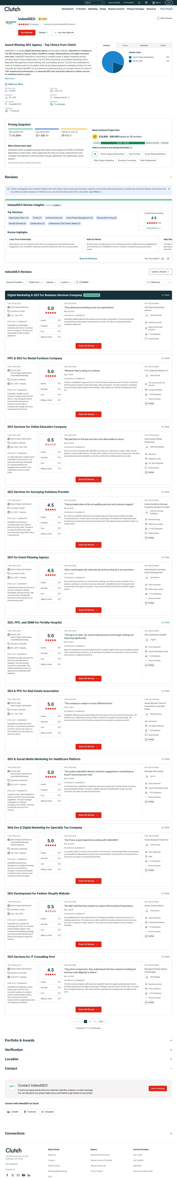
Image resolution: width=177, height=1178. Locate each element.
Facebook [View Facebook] (31, 1112)
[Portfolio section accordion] (88, 1040)
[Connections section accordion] (88, 1133)
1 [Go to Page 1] (85, 1021)
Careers (51, 1160)
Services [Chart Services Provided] (106, 45)
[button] (15, 282)
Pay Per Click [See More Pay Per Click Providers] (137, 61)
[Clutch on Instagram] (18, 1175)
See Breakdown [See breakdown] (152, 228)
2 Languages (57, 104)
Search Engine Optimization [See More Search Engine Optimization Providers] (143, 57)
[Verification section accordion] (88, 1049)
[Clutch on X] (12, 1175)
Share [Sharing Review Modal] (167, 295)
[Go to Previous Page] (77, 1021)
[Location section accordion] (88, 1059)
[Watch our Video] (14, 84)
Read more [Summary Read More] (9, 78)
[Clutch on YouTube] (23, 1175)
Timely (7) (37, 218)
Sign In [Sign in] (158, 3)
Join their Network (66, 32)
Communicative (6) (54, 218)
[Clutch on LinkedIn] (29, 1175)
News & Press (54, 1166)
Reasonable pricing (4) (107, 218)
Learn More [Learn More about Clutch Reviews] (94, 192)
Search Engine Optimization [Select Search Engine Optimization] (112, 154)
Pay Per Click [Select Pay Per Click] (134, 154)
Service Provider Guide (143, 1171)
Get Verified (138, 1160)
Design (103, 9)
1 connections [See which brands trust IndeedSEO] (48, 24)
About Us (52, 1155)
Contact (42, 32)
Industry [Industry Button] (49, 282)
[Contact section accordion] (88, 1068)
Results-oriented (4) (17, 223)
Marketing (92, 9)
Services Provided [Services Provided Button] (14, 282)
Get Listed (137, 1155)
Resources (151, 9)
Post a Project (166, 9)
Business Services (116, 9)
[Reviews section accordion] (88, 177)
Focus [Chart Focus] (125, 45)
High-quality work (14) (19, 218)
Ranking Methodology (57, 1171)
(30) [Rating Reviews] (159, 223)
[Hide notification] (169, 188)
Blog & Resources (98, 1166)
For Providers (128, 3)
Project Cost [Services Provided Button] (34, 282)
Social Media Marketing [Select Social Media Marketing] (155, 154)
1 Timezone (12, 110)
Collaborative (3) (37, 223)
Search (88, 3)
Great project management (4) (79, 218)
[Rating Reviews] (23, 24)
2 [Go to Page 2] (90, 1021)
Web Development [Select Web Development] (148, 160)
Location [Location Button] (64, 282)
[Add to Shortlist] (164, 18)
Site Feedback (12, 1164)
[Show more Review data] (88, 346)
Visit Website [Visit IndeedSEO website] (27, 32)
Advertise (137, 1166)
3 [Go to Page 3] (94, 1021)
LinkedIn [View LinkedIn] (14, 1112)
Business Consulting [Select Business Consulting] (127, 160)
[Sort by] (158, 282)
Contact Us (10, 1169)
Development (68, 9)
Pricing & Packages (135, 9)
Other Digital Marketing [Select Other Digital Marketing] (104, 160)
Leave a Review (114, 3)
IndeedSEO (26, 19)
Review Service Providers (101, 1160)
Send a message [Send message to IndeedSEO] (157, 1088)
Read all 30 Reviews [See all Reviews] (88, 258)
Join (168, 3)
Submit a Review (159, 272)
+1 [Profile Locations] (68, 97)
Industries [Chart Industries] (144, 45)
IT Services (81, 9)
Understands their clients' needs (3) (64, 223)
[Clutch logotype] (14, 1150)
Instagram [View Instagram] (49, 1112)
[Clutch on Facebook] (7, 1175)
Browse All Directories (100, 1155)
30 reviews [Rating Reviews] (34, 24)
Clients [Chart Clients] (163, 45)
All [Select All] (95, 154)
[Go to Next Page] (101, 1021)
